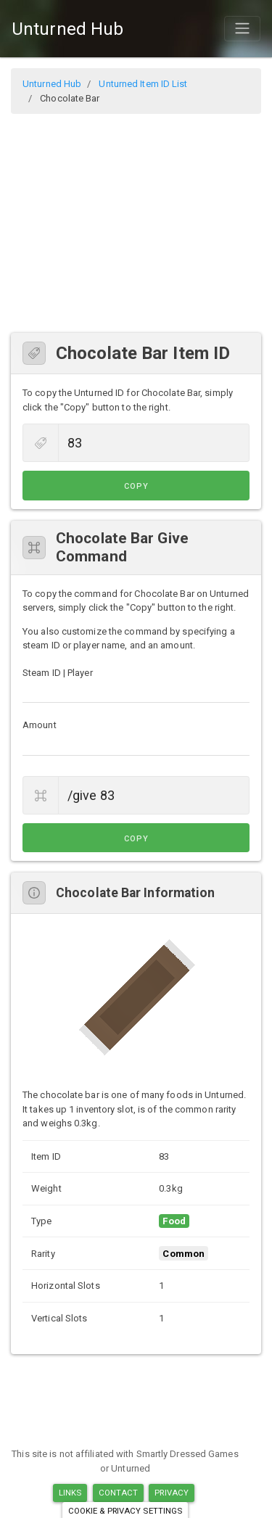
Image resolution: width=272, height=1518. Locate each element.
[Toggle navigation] (242, 28)
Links (70, 1493)
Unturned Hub (67, 29)
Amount (39, 724)
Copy (136, 486)
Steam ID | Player (57, 672)
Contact (119, 1493)
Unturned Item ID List (143, 83)
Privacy (171, 1493)
